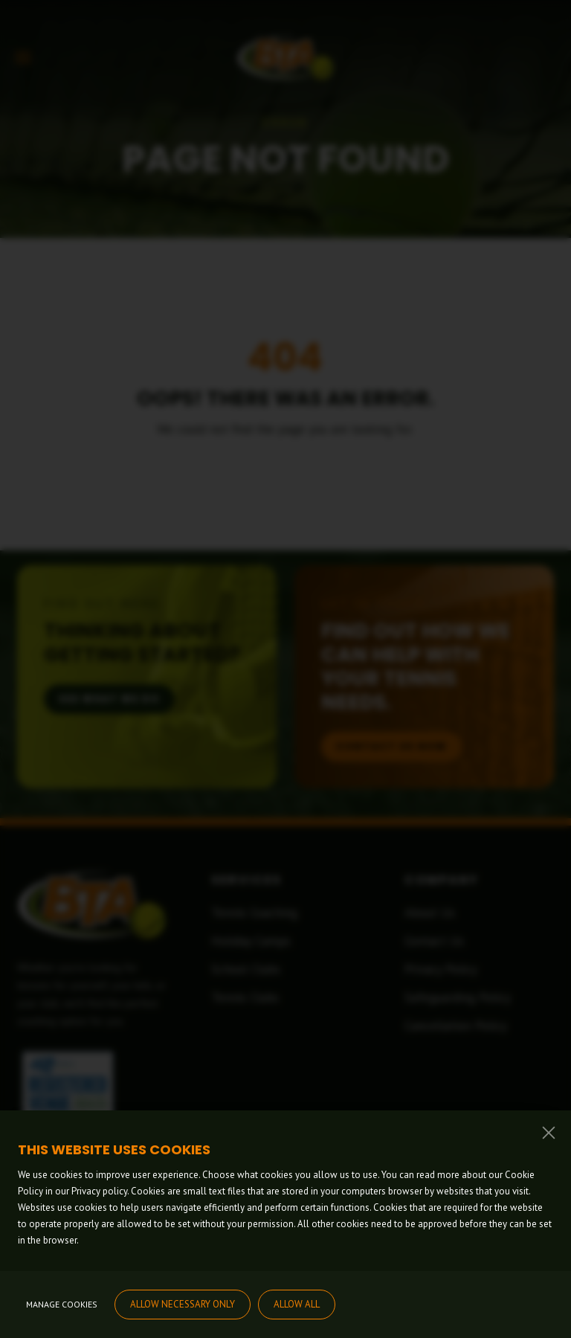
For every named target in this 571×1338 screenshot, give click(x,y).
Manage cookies (61, 1304)
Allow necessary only (182, 1304)
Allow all (297, 1304)
